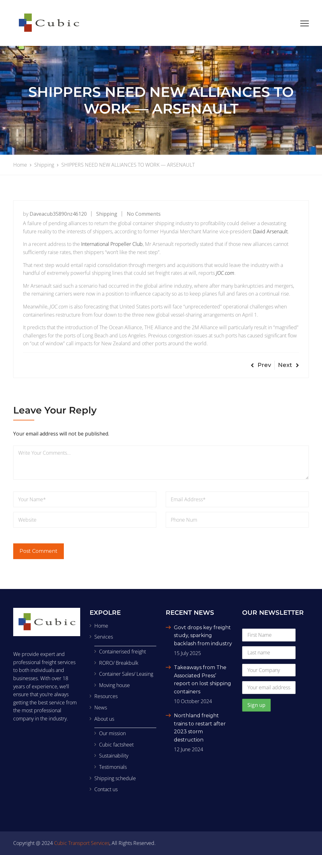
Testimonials (113, 766)
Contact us (106, 789)
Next (288, 365)
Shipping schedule (115, 778)
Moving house (114, 685)
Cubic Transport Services (81, 843)
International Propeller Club (112, 244)
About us (104, 718)
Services (103, 636)
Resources (106, 696)
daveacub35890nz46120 (58, 213)
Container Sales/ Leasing (126, 673)
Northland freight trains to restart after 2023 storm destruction (200, 728)
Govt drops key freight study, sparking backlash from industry (203, 636)
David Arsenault (270, 231)
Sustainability (113, 755)
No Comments (144, 213)
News (100, 707)
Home (101, 625)
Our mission (112, 733)
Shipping (106, 213)
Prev (261, 365)
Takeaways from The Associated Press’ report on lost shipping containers (202, 679)
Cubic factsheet (116, 744)
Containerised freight (122, 651)
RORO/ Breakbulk (118, 662)
